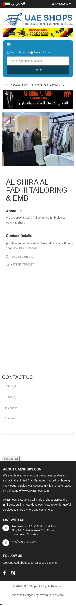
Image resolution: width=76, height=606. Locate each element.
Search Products (20, 52)
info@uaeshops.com (24, 541)
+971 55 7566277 (20, 256)
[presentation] (32, 445)
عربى (18, 3)
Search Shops (42, 52)
